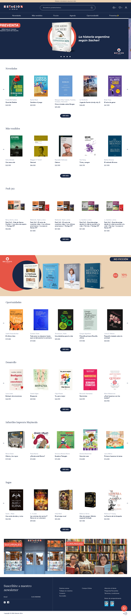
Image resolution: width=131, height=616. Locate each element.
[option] (65, 38)
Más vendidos (37, 15)
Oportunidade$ (92, 15)
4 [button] (70, 57)
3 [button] (67, 57)
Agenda (73, 15)
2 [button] (64, 57)
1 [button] (61, 57)
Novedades (16, 15)
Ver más (65, 116)
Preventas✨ (114, 15)
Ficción (56, 15)
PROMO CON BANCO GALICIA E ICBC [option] (65, 1)
